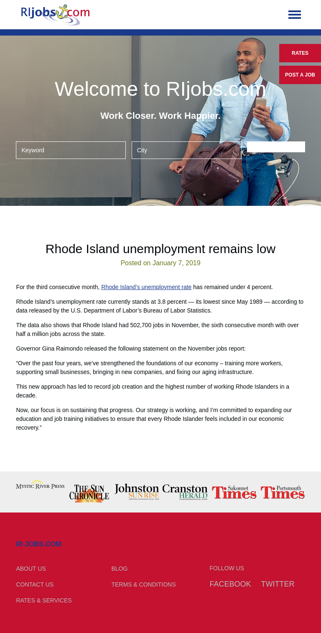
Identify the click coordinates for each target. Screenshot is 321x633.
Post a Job (300, 75)
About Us (31, 568)
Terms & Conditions (143, 584)
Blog (119, 568)
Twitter (277, 584)
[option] (40, 484)
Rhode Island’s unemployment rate (146, 287)
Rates (300, 53)
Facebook (230, 584)
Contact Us (35, 584)
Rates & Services (43, 600)
